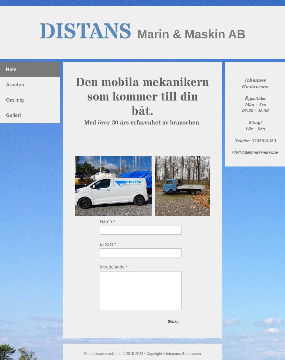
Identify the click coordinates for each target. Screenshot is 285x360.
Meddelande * (114, 266)
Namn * (107, 221)
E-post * (108, 244)
